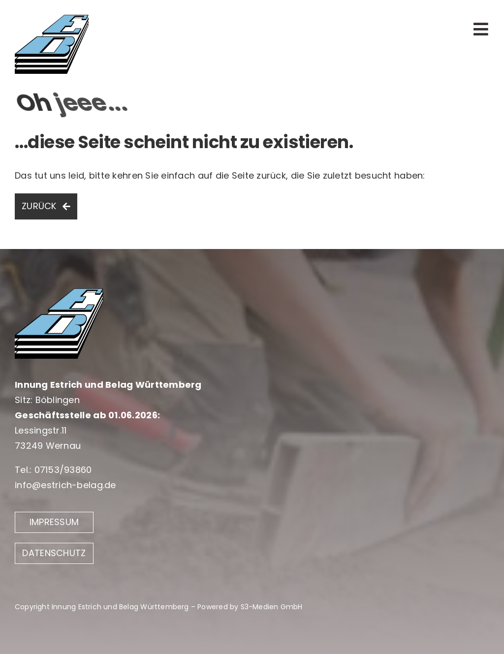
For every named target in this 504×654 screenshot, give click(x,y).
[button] (21, 632)
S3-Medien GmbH (272, 607)
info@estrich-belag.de (65, 485)
